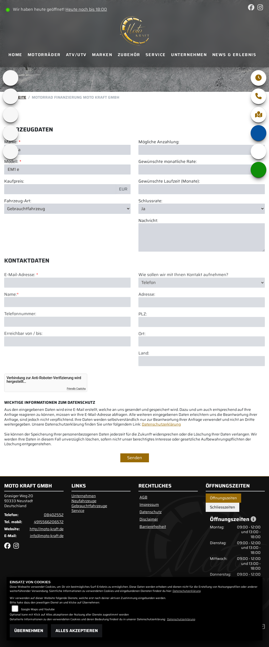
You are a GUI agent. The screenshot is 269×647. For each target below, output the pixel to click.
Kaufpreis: (14, 181)
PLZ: (142, 333)
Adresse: (146, 314)
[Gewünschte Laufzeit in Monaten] (201, 189)
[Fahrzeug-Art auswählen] (67, 209)
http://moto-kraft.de (47, 529)
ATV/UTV (76, 54)
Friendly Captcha (76, 388)
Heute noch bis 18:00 (86, 9)
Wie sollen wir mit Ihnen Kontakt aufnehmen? (183, 294)
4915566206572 (49, 522)
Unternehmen (189, 54)
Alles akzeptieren (76, 630)
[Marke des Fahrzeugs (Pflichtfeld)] (67, 150)
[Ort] (201, 361)
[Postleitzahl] (201, 341)
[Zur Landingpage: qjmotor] (10, 115)
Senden (134, 457)
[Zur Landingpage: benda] (10, 151)
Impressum (149, 504)
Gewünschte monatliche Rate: (167, 162)
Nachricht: (148, 221)
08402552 (54, 515)
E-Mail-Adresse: (21, 294)
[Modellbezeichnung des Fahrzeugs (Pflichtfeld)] (67, 169)
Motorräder (44, 54)
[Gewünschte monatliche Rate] (194, 169)
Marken (102, 54)
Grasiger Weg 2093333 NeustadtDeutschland (18, 500)
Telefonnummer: (20, 333)
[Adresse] (201, 322)
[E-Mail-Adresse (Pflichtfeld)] (67, 302)
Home (15, 54)
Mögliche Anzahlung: (158, 142)
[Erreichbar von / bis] (67, 361)
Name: (10, 313)
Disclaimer (148, 519)
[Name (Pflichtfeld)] (67, 321)
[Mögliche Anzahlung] (194, 150)
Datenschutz (150, 512)
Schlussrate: (150, 201)
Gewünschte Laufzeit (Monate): (169, 181)
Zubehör (129, 54)
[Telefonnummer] (67, 341)
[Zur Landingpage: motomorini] (10, 133)
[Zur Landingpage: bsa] (10, 96)
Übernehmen (28, 630)
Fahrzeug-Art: (17, 201)
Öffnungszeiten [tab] (223, 498)
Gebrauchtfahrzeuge (89, 506)
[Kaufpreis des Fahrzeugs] (60, 189)
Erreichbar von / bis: (23, 353)
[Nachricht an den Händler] (201, 238)
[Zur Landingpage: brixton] (10, 78)
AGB (143, 497)
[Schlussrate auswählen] (201, 209)
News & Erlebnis (234, 54)
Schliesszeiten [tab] (222, 507)
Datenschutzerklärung (161, 424)
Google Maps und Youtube (38, 609)
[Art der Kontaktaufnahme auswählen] (201, 302)
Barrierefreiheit (152, 526)
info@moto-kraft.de (47, 536)
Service (156, 54)
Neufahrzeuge (83, 501)
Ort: (142, 353)
